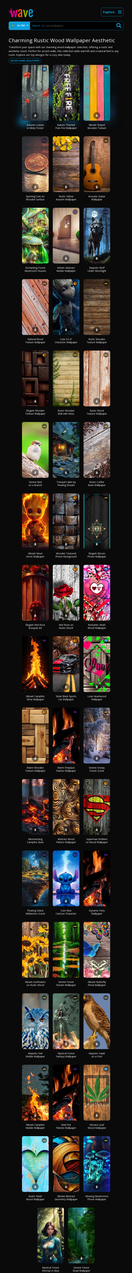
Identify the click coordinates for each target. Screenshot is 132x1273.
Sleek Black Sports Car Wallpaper (66, 698)
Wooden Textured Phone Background (66, 555)
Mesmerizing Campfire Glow (35, 840)
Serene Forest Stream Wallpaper (66, 983)
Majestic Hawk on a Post (97, 1055)
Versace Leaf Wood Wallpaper (97, 1126)
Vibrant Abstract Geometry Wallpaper (66, 1198)
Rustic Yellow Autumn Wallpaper (66, 198)
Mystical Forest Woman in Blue (50, 1269)
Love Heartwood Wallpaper (96, 698)
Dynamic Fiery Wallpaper (97, 912)
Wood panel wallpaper (24, 60)
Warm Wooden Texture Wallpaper (35, 769)
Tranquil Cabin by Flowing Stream (66, 483)
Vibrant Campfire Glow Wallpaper (35, 698)
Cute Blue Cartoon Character (66, 912)
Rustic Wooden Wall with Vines (66, 412)
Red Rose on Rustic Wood (66, 626)
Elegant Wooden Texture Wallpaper (35, 412)
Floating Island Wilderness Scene (35, 912)
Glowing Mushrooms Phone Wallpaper (96, 1198)
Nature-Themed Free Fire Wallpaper (66, 126)
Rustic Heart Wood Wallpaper (35, 1198)
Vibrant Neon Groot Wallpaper (35, 555)
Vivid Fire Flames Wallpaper (66, 1126)
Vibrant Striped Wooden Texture (96, 126)
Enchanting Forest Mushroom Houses (35, 269)
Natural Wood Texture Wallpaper (35, 341)
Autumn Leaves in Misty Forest (35, 126)
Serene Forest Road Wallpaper (81, 1269)
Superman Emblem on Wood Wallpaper (97, 840)
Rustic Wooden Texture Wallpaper (97, 341)
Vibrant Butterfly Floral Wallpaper (97, 983)
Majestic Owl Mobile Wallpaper (35, 1055)
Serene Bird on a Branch (35, 483)
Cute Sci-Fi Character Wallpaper (66, 341)
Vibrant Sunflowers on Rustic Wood (35, 983)
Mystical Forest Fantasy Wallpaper (66, 1055)
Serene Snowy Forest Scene (97, 769)
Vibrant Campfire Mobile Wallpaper (35, 1126)
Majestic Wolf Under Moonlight (96, 269)
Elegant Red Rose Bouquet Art (35, 626)
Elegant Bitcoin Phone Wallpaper (96, 555)
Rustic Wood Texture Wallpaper (97, 412)
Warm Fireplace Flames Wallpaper (66, 769)
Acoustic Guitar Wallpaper (96, 198)
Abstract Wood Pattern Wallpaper (66, 840)
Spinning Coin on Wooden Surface (35, 198)
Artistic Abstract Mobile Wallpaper (66, 269)
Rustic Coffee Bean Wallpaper (97, 483)
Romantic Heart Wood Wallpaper (97, 626)
